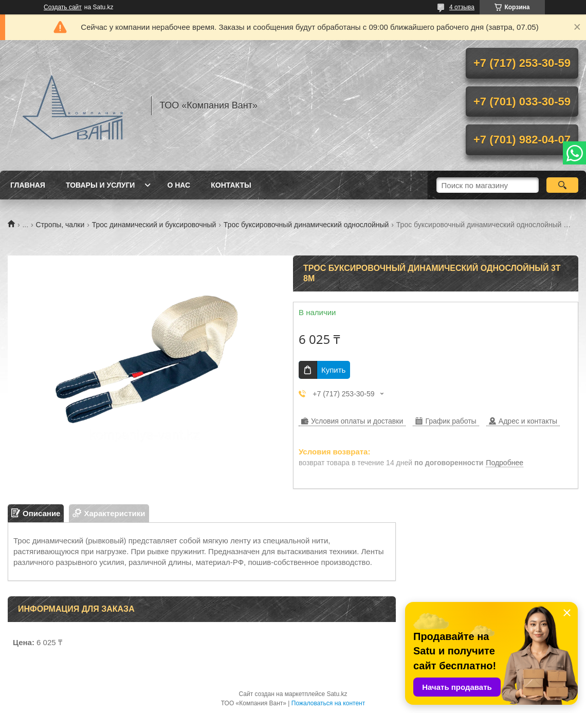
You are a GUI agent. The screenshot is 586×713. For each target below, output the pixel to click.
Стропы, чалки (60, 225)
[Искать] (562, 185)
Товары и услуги (100, 185)
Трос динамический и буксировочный (154, 225)
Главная (27, 185)
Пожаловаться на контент (328, 703)
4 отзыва (461, 7)
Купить (333, 369)
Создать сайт (63, 7)
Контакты (231, 185)
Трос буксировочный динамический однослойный (306, 225)
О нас (178, 185)
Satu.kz (336, 694)
